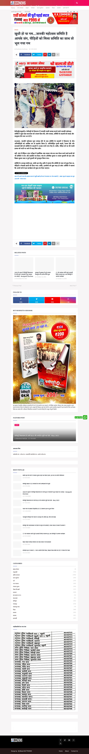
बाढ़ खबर (44, 598)
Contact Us (74, 751)
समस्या (33, 8)
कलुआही (44, 572)
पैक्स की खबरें (44, 589)
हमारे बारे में (66, 8)
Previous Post (17, 285)
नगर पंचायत (20, 8)
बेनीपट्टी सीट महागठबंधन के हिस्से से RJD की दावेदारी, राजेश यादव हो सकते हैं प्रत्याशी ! (44, 526)
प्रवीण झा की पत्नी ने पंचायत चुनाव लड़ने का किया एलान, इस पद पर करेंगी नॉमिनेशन (43, 476)
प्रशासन (48, 8)
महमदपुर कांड (44, 607)
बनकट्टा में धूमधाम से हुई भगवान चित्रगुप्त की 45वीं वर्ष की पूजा (43, 274)
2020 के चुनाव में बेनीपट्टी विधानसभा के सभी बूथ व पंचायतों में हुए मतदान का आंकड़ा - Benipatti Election (24, 275)
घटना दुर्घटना (40, 8)
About (67, 751)
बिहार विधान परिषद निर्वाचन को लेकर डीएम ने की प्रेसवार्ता (37, 542)
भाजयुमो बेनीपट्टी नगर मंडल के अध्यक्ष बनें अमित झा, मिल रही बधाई (39, 517)
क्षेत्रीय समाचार (44, 575)
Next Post (72, 285)
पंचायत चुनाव (44, 586)
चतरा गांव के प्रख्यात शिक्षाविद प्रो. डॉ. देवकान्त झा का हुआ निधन (38, 509)
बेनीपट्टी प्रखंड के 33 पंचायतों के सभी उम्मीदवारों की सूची (36, 484)
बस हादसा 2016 (44, 595)
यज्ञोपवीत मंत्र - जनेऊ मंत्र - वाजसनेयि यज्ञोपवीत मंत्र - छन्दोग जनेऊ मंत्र (29, 454)
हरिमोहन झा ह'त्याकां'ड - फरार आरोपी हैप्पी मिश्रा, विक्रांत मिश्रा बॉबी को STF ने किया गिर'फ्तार (46, 551)
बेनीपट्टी (44, 601)
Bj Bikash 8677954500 (25, 751)
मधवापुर (44, 604)
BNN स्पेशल (44, 569)
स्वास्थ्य (59, 8)
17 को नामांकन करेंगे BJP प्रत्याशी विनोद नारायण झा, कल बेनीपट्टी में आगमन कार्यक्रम (64, 275)
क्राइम (27, 8)
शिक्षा (53, 8)
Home (13, 8)
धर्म (44, 581)
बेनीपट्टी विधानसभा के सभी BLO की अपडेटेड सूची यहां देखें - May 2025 (37, 436)
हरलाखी (44, 618)
